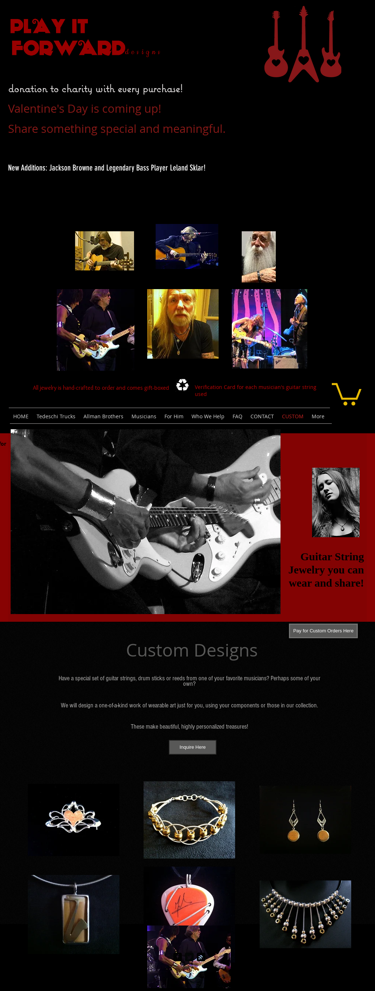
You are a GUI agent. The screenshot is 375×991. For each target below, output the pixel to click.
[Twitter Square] (189, 957)
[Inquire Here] (192, 747)
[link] (346, 393)
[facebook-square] (177, 957)
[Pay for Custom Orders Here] (323, 631)
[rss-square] (201, 957)
